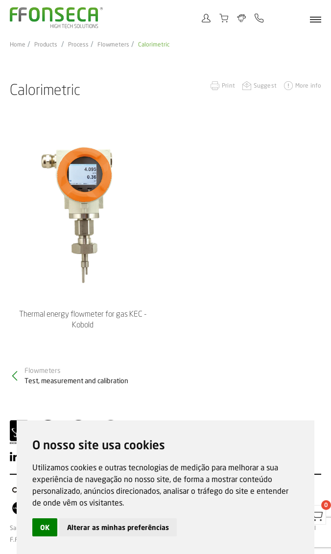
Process (78, 44)
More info (308, 85)
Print (228, 85)
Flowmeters (113, 44)
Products (45, 44)
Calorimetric (153, 44)
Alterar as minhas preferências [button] (118, 527)
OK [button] (44, 527)
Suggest (265, 85)
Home (17, 44)
